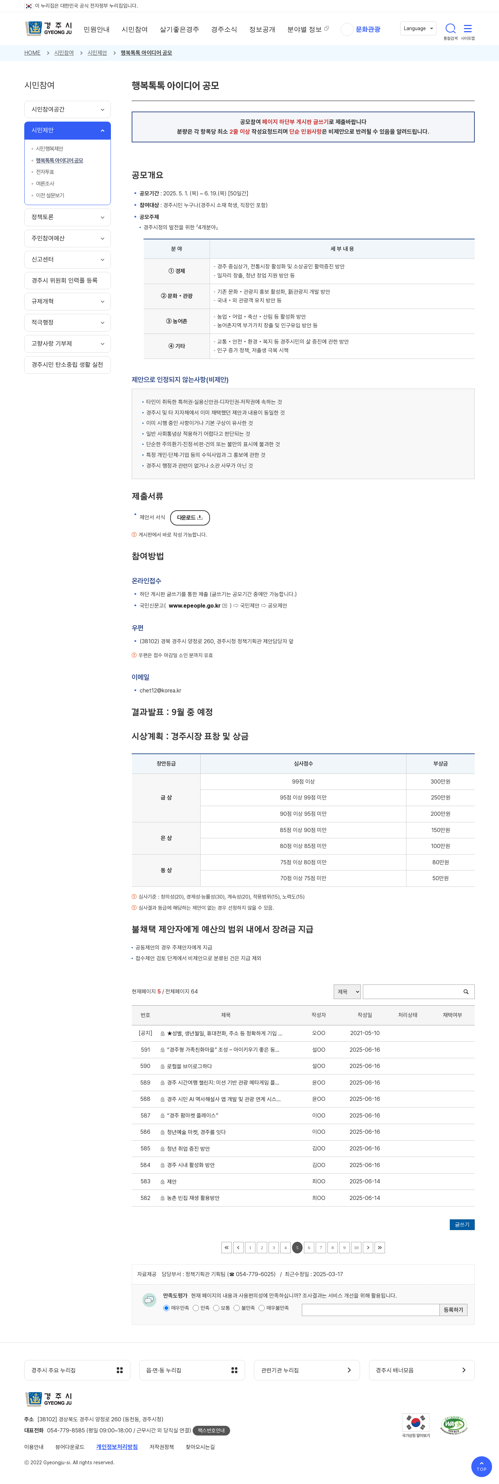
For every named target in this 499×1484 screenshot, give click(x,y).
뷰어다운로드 (70, 1447)
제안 (173, 1181)
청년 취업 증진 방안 (190, 1149)
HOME (32, 53)
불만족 (248, 1308)
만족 (205, 1308)
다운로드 (186, 517)
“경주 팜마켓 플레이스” (194, 1115)
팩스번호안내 (211, 1431)
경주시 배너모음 (395, 1370)
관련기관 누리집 (280, 1370)
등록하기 (453, 1310)
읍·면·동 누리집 (164, 1370)
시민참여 (64, 53)
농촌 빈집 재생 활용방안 (194, 1198)
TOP (481, 1469)
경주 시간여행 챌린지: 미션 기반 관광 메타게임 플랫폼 (225, 1082)
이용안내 (34, 1447)
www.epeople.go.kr (195, 605)
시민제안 (97, 53)
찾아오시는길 (200, 1447)
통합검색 (450, 28)
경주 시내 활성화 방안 (192, 1165)
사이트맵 (468, 28)
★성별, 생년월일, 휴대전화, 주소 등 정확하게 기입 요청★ (225, 1033)
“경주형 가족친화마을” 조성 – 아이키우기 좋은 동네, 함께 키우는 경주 (225, 1049)
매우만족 (180, 1308)
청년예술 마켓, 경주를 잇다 (198, 1132)
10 (356, 1247)
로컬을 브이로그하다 (191, 1066)
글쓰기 (462, 1224)
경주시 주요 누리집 (54, 1370)
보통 (225, 1308)
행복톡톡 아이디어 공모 (146, 53)
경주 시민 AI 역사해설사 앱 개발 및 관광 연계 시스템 (225, 1099)
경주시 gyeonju (48, 28)
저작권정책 (162, 1447)
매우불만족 (277, 1308)
